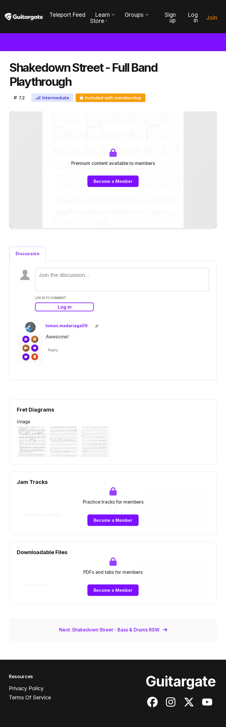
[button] (31, 441)
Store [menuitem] (97, 21)
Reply (53, 349)
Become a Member (113, 181)
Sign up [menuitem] (170, 17)
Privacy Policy (26, 688)
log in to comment (50, 298)
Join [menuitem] (211, 18)
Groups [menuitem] (134, 15)
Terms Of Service (30, 697)
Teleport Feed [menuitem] (67, 15)
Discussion (27, 253)
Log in (65, 307)
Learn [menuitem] (102, 15)
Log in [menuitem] (193, 17)
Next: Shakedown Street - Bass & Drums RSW (113, 630)
